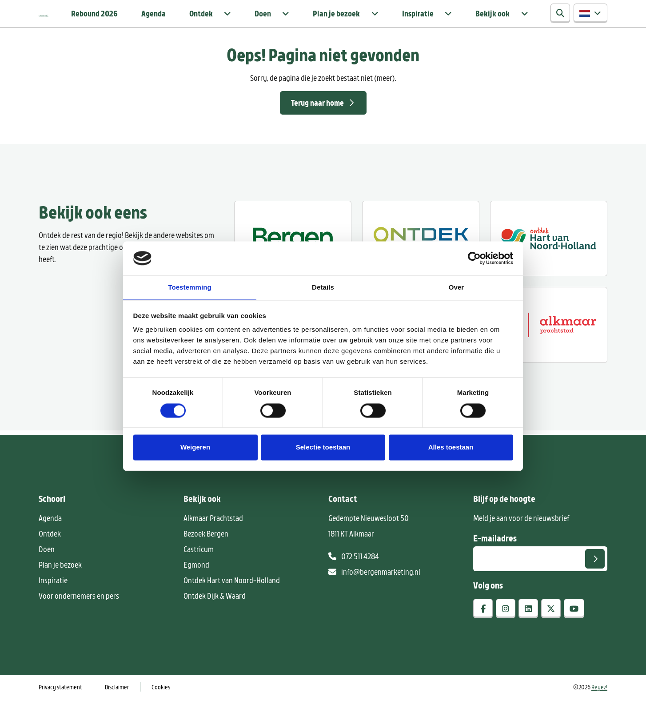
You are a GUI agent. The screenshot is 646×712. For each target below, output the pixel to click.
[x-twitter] (551, 622)
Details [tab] (323, 287)
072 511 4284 (353, 569)
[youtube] (574, 622)
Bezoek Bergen (205, 547)
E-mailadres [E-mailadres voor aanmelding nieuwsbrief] (495, 551)
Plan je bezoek (387, 20)
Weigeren (195, 448)
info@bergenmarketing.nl (374, 585)
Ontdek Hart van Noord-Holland (231, 593)
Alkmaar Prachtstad (213, 531)
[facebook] (483, 622)
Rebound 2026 (201, 20)
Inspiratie (450, 20)
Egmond (196, 578)
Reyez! (599, 700)
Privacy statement (60, 700)
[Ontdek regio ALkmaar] (548, 252)
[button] (590, 20)
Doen (332, 20)
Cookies (161, 700)
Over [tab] (456, 287)
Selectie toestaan (323, 448)
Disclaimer (117, 700)
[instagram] (505, 622)
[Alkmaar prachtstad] (548, 338)
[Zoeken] (560, 20)
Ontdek (289, 20)
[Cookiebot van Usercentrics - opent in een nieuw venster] (474, 257)
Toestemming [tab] (189, 287)
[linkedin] (528, 622)
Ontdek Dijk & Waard (214, 609)
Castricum (198, 562)
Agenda (251, 20)
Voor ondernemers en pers (79, 609)
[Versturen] (595, 572)
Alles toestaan (451, 448)
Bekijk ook (507, 20)
